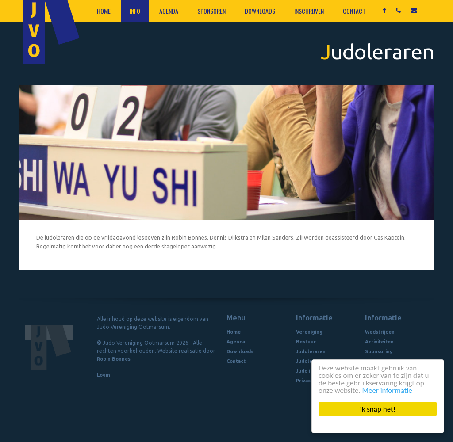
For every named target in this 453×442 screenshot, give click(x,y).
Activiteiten (379, 341)
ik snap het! (378, 409)
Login (103, 374)
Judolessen (310, 361)
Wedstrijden (380, 332)
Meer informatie (387, 390)
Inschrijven (309, 10)
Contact (354, 10)
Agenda (168, 10)
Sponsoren (211, 10)
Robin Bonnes (114, 359)
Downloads (260, 10)
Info (135, 10)
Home (104, 10)
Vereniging (309, 332)
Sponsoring (379, 351)
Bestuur (306, 341)
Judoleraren (311, 351)
